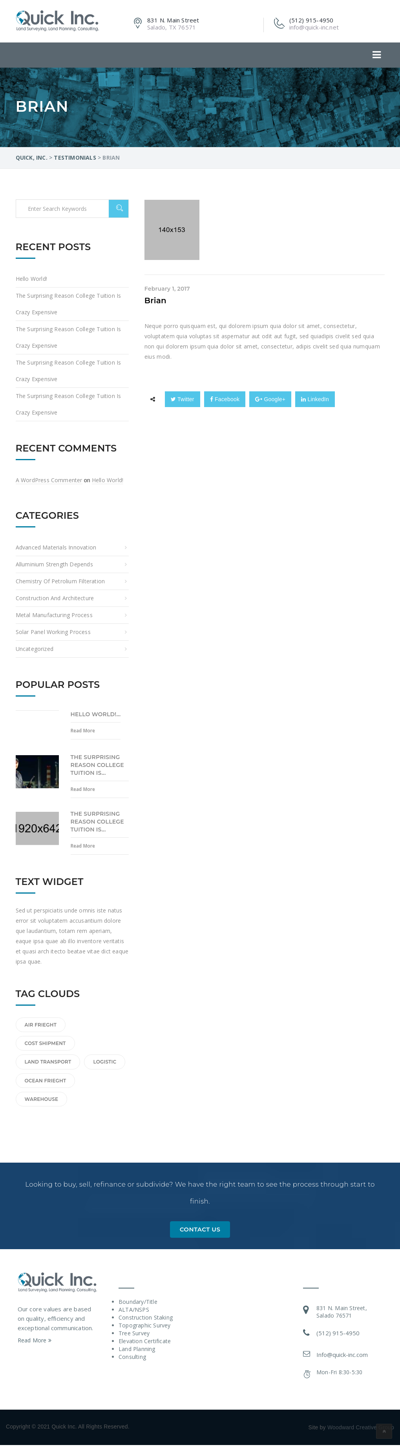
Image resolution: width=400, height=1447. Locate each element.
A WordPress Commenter (49, 480)
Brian (155, 300)
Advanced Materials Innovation (56, 547)
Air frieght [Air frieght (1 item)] (41, 1025)
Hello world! (31, 278)
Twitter (182, 399)
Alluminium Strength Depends (54, 564)
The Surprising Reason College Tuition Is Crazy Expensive (68, 304)
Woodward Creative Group (360, 1429)
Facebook (224, 399)
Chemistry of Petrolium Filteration (60, 581)
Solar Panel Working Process (53, 632)
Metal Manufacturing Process (54, 615)
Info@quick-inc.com (342, 1356)
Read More (83, 730)
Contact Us (200, 1231)
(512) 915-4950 (338, 1335)
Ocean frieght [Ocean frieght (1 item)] (45, 1081)
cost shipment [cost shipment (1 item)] (45, 1043)
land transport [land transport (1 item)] (48, 1062)
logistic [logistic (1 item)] (104, 1062)
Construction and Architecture (55, 598)
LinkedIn (315, 399)
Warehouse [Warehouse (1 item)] (41, 1099)
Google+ (270, 399)
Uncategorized (35, 649)
